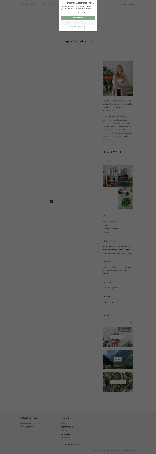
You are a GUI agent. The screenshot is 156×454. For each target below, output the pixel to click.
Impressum (88, 28)
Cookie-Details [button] (68, 28)
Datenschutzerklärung (78, 28)
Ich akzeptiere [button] (78, 18)
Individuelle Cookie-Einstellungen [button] (78, 26)
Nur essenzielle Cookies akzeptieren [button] (78, 22)
